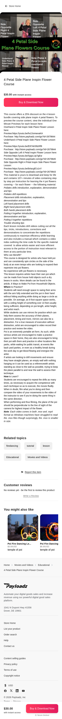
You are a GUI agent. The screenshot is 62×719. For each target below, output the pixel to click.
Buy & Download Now (31, 102)
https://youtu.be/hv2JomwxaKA (27, 133)
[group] (23, 533)
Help (6, 640)
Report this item (31, 472)
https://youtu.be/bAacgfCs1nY (27, 168)
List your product (12, 629)
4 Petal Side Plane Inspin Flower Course (24, 570)
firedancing (12, 445)
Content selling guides (15, 658)
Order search (10, 634)
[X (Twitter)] (11, 690)
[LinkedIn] (17, 690)
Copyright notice (12, 675)
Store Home (13, 6)
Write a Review (31, 496)
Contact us (9, 646)
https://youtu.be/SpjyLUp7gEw (27, 155)
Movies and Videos (38, 457)
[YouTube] (23, 690)
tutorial (30, 445)
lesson (46, 445)
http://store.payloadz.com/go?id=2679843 (35, 171)
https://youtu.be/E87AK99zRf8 (27, 146)
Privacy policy (10, 664)
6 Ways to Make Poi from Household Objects (33, 283)
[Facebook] (5, 690)
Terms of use (10, 670)
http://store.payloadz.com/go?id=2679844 (34, 136)
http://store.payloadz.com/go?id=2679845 (35, 159)
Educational (12, 457)
